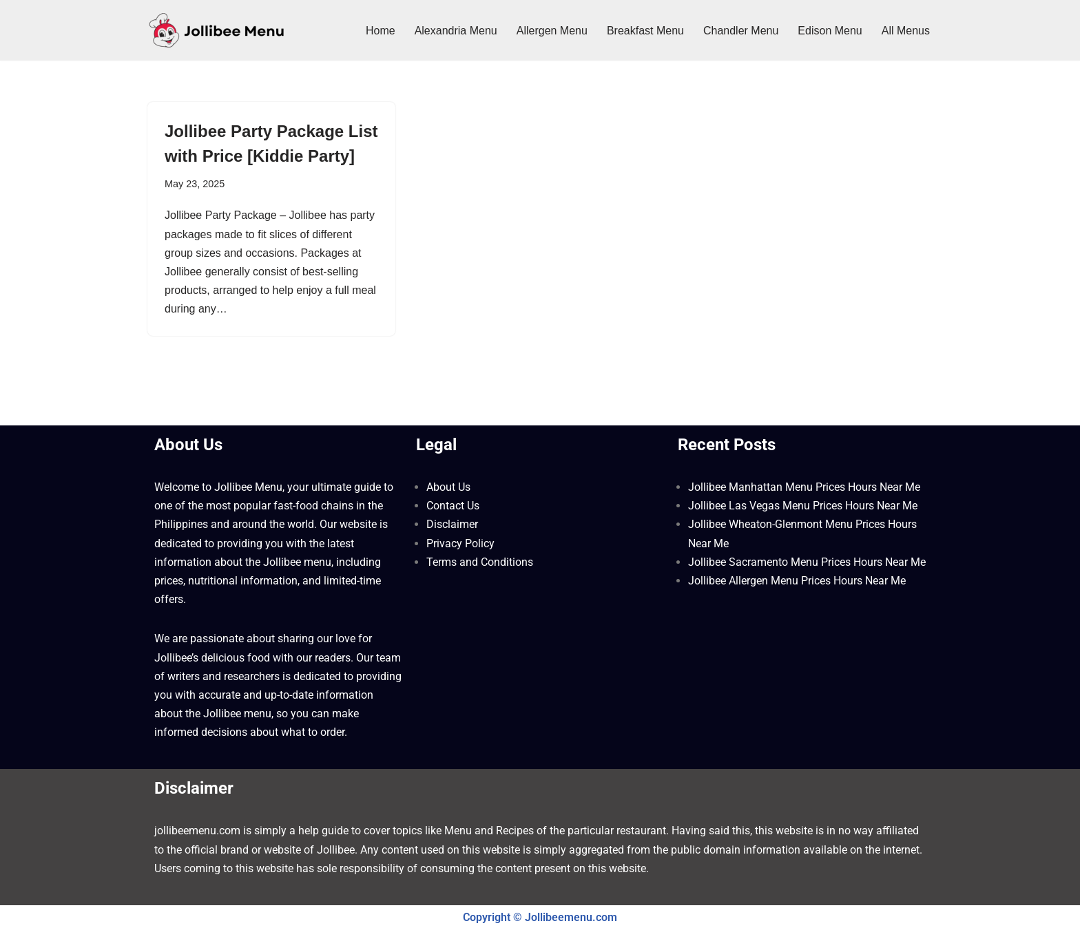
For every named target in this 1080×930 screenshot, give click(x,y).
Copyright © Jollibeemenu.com (540, 917)
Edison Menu (830, 30)
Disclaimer (452, 524)
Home (380, 30)
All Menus (906, 30)
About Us (448, 487)
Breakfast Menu (645, 30)
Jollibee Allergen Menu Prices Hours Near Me (797, 580)
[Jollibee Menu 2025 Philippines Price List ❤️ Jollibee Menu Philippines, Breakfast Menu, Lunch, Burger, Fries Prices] (216, 30)
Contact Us (452, 505)
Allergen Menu (552, 30)
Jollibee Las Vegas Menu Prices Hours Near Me (802, 505)
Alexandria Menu (456, 30)
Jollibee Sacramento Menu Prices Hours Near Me (807, 562)
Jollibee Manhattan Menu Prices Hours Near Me (804, 487)
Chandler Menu (740, 30)
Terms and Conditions (479, 562)
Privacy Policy (460, 543)
